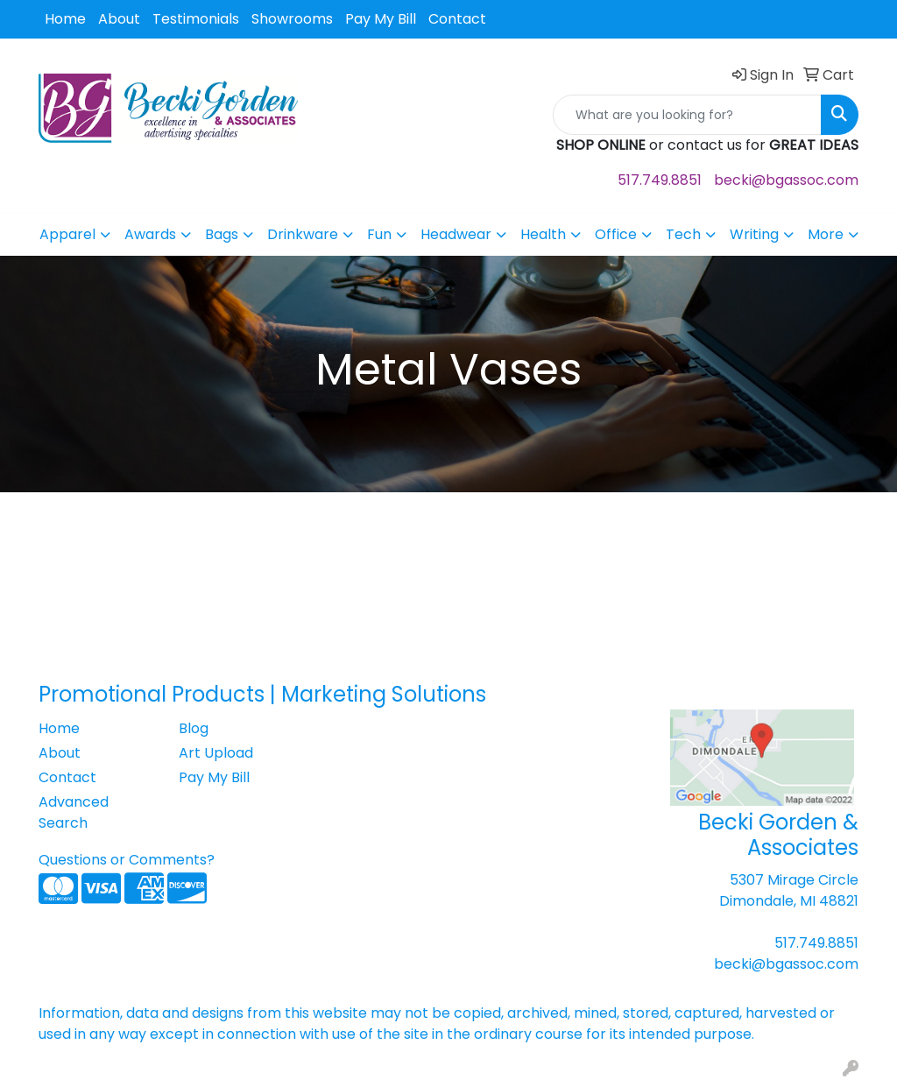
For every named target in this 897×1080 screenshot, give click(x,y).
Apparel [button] (67, 234)
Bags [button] (221, 234)
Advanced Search (74, 812)
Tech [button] (683, 234)
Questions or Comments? (127, 860)
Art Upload (216, 753)
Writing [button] (754, 234)
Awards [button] (150, 234)
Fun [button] (379, 234)
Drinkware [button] (302, 234)
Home (65, 19)
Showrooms (292, 19)
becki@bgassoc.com (786, 180)
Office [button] (616, 234)
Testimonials (195, 19)
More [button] (826, 234)
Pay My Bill (380, 19)
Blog (193, 728)
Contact (457, 19)
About (119, 19)
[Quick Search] (687, 115)
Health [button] (543, 234)
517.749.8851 (660, 180)
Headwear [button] (455, 234)
